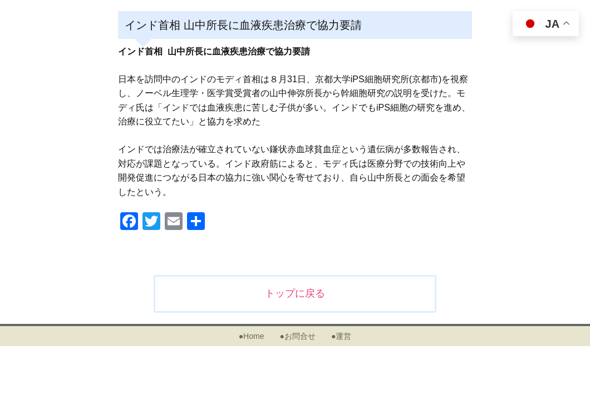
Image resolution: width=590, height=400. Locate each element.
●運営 (341, 336)
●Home (251, 336)
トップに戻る (295, 293)
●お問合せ (297, 336)
